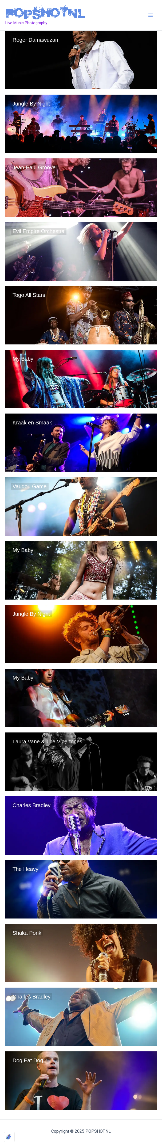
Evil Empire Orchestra (39, 231)
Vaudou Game (30, 486)
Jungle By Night (31, 104)
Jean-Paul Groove (34, 167)
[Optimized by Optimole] (9, 1137)
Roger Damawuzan (35, 40)
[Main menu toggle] (151, 15)
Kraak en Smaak (32, 422)
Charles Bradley (31, 805)
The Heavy (25, 869)
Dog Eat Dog (28, 1060)
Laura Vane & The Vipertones (47, 741)
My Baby (23, 359)
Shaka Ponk (27, 933)
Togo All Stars (29, 295)
